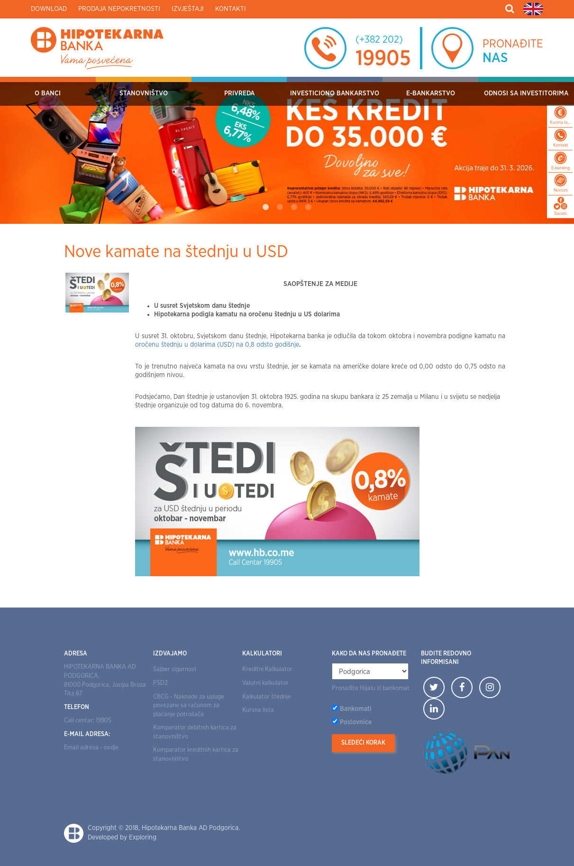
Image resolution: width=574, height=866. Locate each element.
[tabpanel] (287, 150)
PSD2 (160, 683)
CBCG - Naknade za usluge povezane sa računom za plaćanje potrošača (188, 706)
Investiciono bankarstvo (334, 93)
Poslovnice (356, 722)
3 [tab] (294, 207)
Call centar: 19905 (87, 721)
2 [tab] (280, 207)
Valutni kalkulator (265, 683)
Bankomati (356, 709)
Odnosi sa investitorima (526, 93)
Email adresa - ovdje (91, 748)
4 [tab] (308, 207)
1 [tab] (266, 207)
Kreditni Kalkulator (267, 669)
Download (49, 9)
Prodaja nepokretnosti (119, 9)
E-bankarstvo (430, 93)
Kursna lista (258, 710)
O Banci (48, 93)
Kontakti (230, 9)
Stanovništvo (143, 93)
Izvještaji (188, 9)
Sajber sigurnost (175, 669)
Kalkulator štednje (266, 697)
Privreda (239, 93)
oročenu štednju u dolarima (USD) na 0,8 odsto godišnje (217, 344)
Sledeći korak (363, 743)
